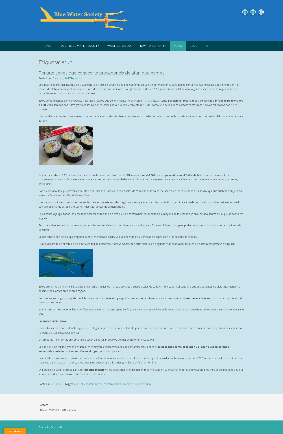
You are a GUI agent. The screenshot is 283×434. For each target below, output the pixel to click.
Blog (194, 45)
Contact (43, 405)
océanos (127, 384)
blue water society (91, 384)
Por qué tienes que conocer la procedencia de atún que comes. (102, 73)
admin (78, 78)
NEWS (178, 45)
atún (76, 384)
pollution (139, 384)
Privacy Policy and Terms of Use (57, 409)
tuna (148, 384)
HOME (47, 45)
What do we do (119, 45)
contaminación (112, 384)
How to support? (152, 45)
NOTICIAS (56, 384)
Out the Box (58, 427)
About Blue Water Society (79, 45)
